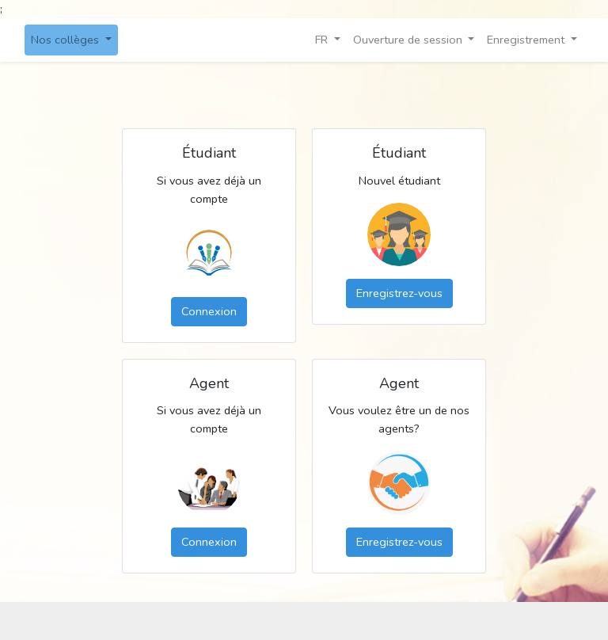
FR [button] (323, 40)
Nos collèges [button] (66, 40)
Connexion (209, 311)
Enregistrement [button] (527, 40)
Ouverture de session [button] (409, 40)
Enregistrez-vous (399, 293)
